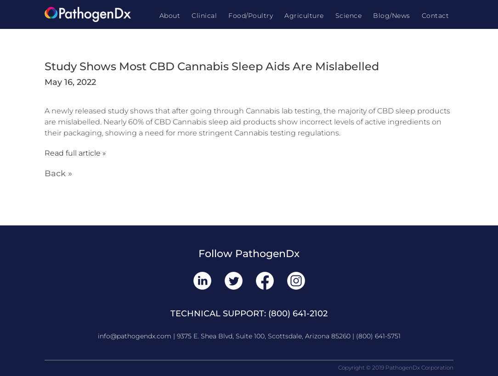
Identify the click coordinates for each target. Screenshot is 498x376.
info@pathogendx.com (134, 336)
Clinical (204, 15)
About (170, 15)
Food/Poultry (250, 15)
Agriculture (304, 15)
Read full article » (75, 153)
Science (348, 15)
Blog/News (391, 15)
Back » (58, 173)
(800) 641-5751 (378, 336)
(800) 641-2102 (298, 314)
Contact (435, 15)
